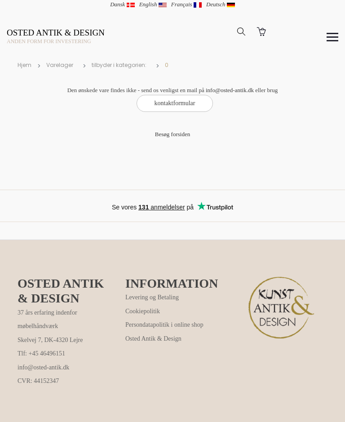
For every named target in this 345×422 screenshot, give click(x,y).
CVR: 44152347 (38, 381)
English (153, 4)
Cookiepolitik (142, 311)
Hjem (24, 65)
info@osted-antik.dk (230, 90)
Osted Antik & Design (153, 338)
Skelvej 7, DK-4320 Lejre (50, 340)
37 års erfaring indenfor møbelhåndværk (47, 319)
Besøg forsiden (172, 134)
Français (186, 4)
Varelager (59, 65)
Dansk (122, 4)
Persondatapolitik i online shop (164, 324)
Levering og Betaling (152, 297)
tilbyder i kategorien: (119, 65)
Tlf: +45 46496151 (41, 353)
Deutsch (220, 4)
